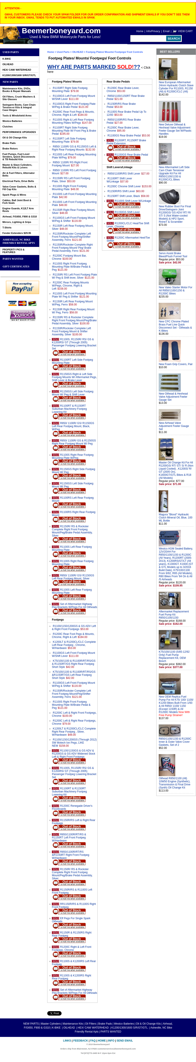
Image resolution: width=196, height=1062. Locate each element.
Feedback (80, 1040)
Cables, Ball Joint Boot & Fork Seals (16, 201)
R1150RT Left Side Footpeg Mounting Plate (69, 140)
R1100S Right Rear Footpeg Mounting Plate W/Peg (72, 456)
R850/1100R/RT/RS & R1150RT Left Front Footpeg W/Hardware (69, 837)
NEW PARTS (10, 81)
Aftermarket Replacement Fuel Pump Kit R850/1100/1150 (174, 614)
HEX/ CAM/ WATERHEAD (16, 69)
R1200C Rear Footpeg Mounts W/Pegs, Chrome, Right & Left (70, 285)
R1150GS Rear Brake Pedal (131, 154)
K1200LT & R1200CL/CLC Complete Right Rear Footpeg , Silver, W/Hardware (74, 731)
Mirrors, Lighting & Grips (16, 222)
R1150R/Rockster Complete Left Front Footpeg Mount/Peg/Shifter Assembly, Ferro (71, 236)
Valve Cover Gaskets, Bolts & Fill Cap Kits (19, 188)
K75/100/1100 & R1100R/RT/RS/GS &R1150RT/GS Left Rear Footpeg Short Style (73, 675)
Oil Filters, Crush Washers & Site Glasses (18, 98)
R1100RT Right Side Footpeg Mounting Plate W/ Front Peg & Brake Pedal (74, 130)
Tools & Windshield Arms (17, 115)
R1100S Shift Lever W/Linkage (133, 200)
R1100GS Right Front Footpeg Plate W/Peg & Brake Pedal (73, 105)
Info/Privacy (153, 31)
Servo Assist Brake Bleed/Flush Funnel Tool (173, 255)
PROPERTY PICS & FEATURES (13, 251)
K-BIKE (6, 58)
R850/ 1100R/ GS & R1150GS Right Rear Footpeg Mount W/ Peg (74, 442)
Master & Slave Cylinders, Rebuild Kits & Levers (17, 166)
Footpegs (58, 619)
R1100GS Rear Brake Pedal (124, 135)
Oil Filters (90, 1023)
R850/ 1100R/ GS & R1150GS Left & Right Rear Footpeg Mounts (74, 148)
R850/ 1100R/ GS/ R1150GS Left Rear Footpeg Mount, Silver (73, 577)
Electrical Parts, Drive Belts (18, 181)
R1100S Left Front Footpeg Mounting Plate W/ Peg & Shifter (74, 295)
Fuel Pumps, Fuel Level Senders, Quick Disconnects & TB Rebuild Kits (18, 157)
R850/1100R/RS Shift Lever (123, 173)
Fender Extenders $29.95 (16, 233)
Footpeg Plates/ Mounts (67, 81)
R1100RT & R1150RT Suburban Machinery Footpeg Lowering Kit (69, 408)
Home (139, 31)
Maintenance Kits (73, 1023)
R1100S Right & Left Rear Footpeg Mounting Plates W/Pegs (73, 121)
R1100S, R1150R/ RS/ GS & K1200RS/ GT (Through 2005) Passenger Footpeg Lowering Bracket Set (74, 344)
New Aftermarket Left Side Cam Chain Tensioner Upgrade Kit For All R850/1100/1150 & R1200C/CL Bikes (174, 173)
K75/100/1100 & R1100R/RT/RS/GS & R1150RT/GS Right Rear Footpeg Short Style (73, 664)
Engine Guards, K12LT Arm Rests (18, 209)
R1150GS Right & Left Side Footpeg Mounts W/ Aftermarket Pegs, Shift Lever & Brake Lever (74, 377)
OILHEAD (7, 64)
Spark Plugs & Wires (14, 194)
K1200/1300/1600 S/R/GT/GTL (19, 75)
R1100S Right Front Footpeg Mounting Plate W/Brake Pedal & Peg (71, 266)
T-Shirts (6, 227)
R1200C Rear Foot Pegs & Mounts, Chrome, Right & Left (73, 113)
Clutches (7, 126)
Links (67, 1040)
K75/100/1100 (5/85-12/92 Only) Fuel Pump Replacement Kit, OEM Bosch (174, 656)
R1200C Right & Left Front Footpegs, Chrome (71, 948)
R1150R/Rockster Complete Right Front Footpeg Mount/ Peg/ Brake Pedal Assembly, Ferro (72, 247)
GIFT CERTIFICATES (16, 266)
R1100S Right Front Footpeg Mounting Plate (69, 188)
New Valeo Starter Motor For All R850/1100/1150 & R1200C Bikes (175, 290)
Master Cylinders (51, 1023)
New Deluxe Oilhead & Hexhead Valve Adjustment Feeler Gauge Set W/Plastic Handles (175, 129)
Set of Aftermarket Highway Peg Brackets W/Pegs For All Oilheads (74, 606)
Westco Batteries (12, 121)
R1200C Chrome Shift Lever (124, 186)
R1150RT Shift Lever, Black (123, 196)
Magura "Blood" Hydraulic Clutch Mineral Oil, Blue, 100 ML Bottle (175, 517)
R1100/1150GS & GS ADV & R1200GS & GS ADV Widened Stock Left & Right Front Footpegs (73, 753)
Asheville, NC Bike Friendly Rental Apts (19, 241)
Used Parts (11, 52)
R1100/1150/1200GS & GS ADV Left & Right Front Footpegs (74, 628)
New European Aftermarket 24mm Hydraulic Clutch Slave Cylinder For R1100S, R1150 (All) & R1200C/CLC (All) (176, 87)
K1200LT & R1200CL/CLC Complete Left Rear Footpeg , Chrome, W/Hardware (74, 645)
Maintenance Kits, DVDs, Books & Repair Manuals (16, 89)
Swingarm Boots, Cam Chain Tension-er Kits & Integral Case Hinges (19, 107)
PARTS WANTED (13, 258)
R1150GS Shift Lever (127, 212)
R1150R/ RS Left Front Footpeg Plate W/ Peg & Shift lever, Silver (74, 276)
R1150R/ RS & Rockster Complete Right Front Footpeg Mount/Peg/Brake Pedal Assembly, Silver (74, 320)
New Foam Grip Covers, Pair (175, 364)
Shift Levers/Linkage (119, 167)
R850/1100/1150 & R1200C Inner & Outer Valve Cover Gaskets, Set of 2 (175, 741)
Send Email (125, 1040)
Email (166, 31)
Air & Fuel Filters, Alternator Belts (18, 174)
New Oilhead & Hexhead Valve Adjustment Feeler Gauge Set (173, 396)
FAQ (93, 1040)
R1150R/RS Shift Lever (121, 191)
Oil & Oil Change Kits (14, 137)
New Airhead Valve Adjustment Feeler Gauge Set (174, 426)
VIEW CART (185, 31)
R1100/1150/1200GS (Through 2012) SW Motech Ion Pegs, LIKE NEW (74, 742)
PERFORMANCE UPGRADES (19, 132)
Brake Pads (9, 143)
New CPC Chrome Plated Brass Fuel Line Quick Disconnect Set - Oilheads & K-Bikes (175, 326)
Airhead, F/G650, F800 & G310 (19, 216)
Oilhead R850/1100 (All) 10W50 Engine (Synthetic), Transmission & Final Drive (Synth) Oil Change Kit (174, 783)
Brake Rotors (10, 148)
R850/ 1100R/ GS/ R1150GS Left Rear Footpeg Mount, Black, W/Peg (73, 426)
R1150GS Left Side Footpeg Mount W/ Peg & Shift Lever (72, 393)
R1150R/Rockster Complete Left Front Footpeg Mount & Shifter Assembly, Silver (71, 331)
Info (111, 1040)
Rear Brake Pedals (118, 81)
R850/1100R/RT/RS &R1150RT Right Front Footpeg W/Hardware (70, 855)
